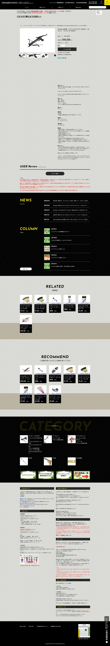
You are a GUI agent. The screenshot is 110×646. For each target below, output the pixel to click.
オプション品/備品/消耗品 (34, 448)
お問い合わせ (78, 7)
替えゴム (78, 439)
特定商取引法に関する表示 (56, 626)
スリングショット (80, 436)
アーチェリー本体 (56, 438)
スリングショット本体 (81, 438)
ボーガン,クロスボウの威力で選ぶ (40, 25)
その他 (54, 458)
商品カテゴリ (42, 7)
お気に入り (64, 52)
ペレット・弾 (79, 441)
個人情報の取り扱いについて (42, 626)
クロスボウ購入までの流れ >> (29, 16)
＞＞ (89, 624)
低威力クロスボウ (52, 25)
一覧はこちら (25, 269)
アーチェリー (56, 436)
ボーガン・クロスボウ (28, 25)
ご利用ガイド (60, 7)
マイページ (101, 3)
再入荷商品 (79, 458)
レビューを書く (55, 173)
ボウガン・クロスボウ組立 (34, 450)
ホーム (27, 7)
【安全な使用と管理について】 (39, 13)
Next (55, 55)
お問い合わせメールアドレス (28, 505)
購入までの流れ (23, 626)
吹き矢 (30, 458)
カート (107, 3)
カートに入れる (67, 49)
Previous (20, 55)
